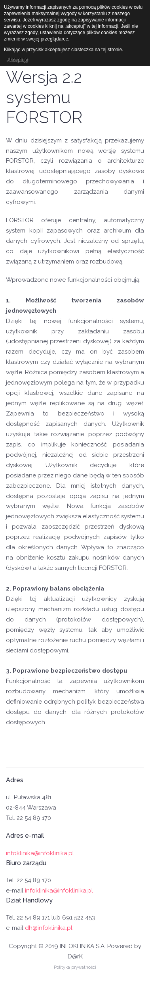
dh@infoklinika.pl (48, 927)
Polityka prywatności (75, 967)
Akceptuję (17, 59)
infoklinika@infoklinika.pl (40, 853)
